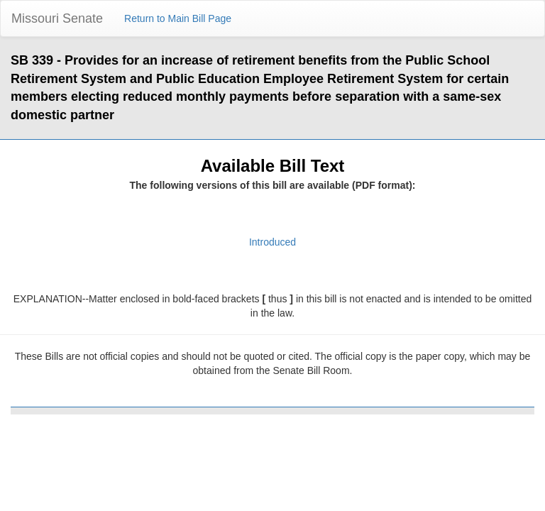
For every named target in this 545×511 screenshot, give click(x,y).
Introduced (272, 242)
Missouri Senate (57, 18)
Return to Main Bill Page (177, 18)
